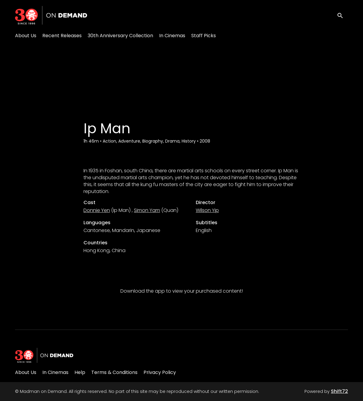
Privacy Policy (160, 372)
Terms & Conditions (114, 372)
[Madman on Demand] (44, 355)
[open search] (342, 15)
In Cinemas (172, 35)
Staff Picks (203, 35)
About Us (25, 35)
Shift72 (339, 391)
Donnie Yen (96, 210)
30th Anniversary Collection (120, 35)
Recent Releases (62, 35)
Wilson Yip (207, 210)
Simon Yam (147, 210)
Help (79, 372)
